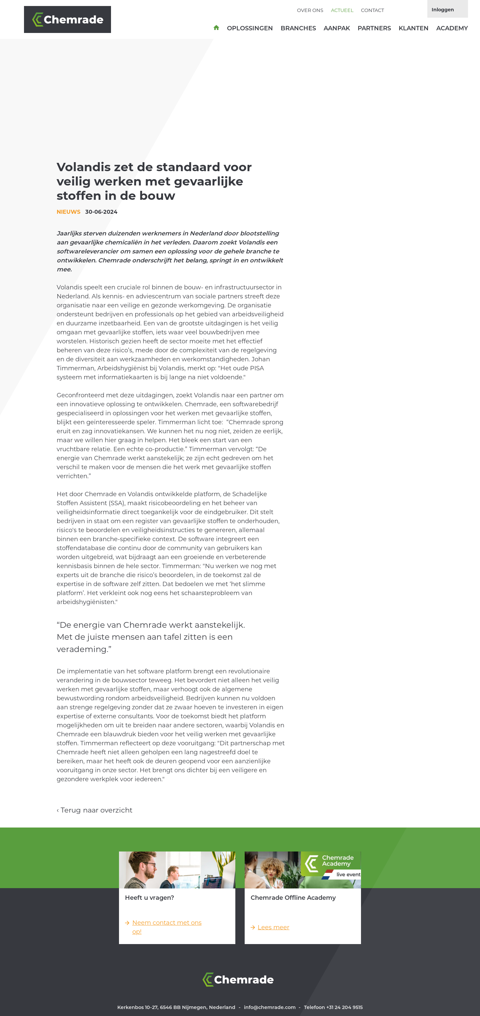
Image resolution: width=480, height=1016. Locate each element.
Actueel (342, 10)
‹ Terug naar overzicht (95, 810)
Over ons (310, 10)
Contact (372, 10)
